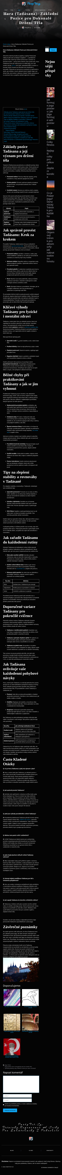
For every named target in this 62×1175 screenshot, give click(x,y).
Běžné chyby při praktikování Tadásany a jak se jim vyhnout (21, 117)
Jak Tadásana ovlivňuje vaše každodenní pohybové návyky (20, 125)
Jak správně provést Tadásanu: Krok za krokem (17, 114)
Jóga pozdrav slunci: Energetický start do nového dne (18, 1066)
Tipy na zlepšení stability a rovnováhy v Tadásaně (18, 119)
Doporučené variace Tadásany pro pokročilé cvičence (19, 123)
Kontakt (7, 14)
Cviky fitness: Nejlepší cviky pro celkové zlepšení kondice (50, 159)
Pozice (9, 1065)
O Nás (50, 10)
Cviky (13, 10)
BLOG (12, 1150)
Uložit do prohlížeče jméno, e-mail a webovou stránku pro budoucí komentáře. (21, 1105)
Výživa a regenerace (40, 10)
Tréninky (29, 10)
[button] (5, 19)
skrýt (25, 109)
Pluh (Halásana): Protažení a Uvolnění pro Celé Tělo (18, 138)
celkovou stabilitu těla (31, 327)
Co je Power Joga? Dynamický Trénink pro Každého (50, 204)
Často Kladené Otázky (10, 127)
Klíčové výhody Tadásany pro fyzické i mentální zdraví (19, 116)
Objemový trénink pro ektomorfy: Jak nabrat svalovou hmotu (50, 247)
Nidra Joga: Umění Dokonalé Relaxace (14, 132)
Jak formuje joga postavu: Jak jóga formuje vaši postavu (50, 112)
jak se (13, 65)
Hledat (47, 47)
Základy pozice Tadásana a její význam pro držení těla (19, 112)
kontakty (50, 1150)
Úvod (6, 10)
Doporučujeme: (10, 130)
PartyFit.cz (33, 4)
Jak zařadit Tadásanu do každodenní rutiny (16, 121)
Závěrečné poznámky (10, 128)
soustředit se (20, 568)
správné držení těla (17, 246)
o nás (31, 1150)
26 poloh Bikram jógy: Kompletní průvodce (16, 134)
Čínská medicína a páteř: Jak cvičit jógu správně (17, 136)
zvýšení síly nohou (25, 819)
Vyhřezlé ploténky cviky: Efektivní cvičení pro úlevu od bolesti (20, 1068)
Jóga (21, 10)
